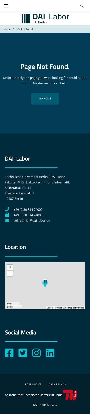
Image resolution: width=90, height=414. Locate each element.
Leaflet (50, 308)
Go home (45, 98)
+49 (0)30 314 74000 (23, 209)
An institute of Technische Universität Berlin (41, 395)
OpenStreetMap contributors (70, 308)
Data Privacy (57, 384)
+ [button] (10, 268)
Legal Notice (32, 384)
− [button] (10, 273)
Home (7, 29)
